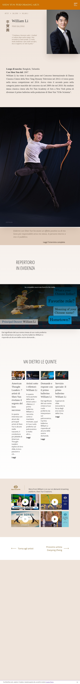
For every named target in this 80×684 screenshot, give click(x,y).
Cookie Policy (49, 682)
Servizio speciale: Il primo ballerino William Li (60, 390)
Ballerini (15, 13)
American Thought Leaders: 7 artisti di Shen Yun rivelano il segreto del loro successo (17, 396)
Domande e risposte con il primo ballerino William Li (47, 390)
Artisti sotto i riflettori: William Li (32, 386)
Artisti (7, 13)
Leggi (14, 457)
